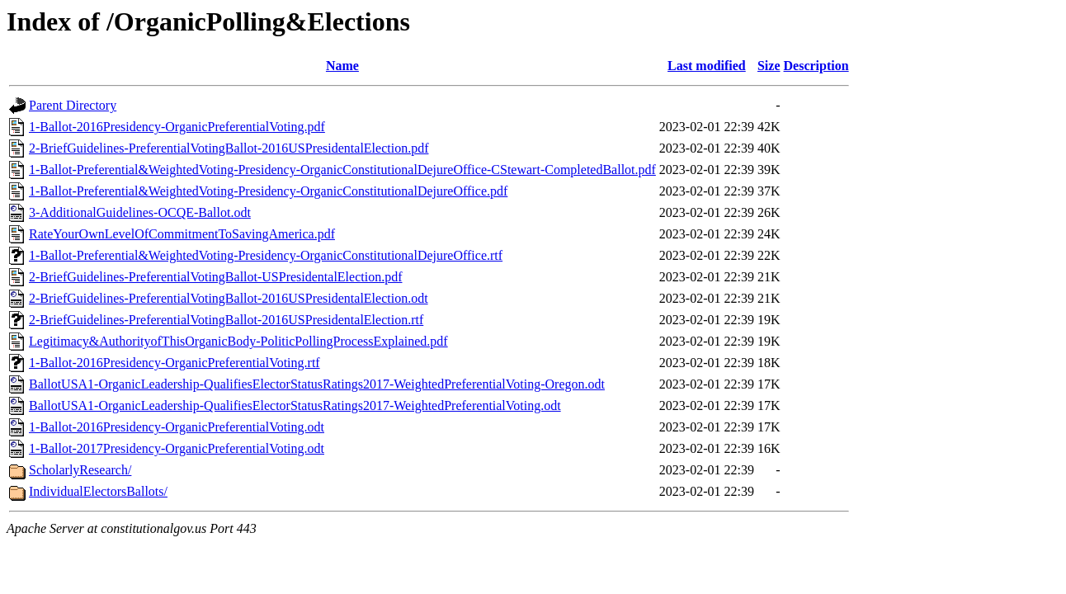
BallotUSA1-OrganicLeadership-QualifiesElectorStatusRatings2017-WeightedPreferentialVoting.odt (295, 405)
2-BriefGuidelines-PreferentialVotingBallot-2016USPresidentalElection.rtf (226, 320)
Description (816, 66)
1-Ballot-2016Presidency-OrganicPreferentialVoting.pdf (177, 127)
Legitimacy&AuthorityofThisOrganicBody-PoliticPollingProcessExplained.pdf (238, 341)
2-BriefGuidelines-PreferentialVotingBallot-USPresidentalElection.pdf (215, 277)
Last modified (706, 66)
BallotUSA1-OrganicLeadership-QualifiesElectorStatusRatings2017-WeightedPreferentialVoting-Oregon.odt (317, 384)
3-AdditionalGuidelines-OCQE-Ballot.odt (140, 212)
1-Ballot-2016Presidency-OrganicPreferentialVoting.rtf (174, 363)
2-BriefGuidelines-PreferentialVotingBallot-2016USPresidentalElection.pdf (228, 148)
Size (769, 66)
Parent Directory (72, 105)
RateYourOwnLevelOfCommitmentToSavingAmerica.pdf (182, 234)
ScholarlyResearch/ (80, 470)
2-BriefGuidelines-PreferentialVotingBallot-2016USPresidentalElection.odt (228, 298)
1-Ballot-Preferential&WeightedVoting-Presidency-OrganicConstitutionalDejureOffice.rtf (265, 255)
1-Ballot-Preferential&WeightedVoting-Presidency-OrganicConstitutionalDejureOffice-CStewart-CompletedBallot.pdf (342, 170)
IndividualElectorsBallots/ (98, 491)
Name (342, 66)
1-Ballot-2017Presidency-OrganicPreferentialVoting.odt (176, 448)
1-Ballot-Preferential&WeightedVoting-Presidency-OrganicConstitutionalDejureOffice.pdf (268, 191)
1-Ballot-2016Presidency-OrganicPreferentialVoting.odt (176, 427)
